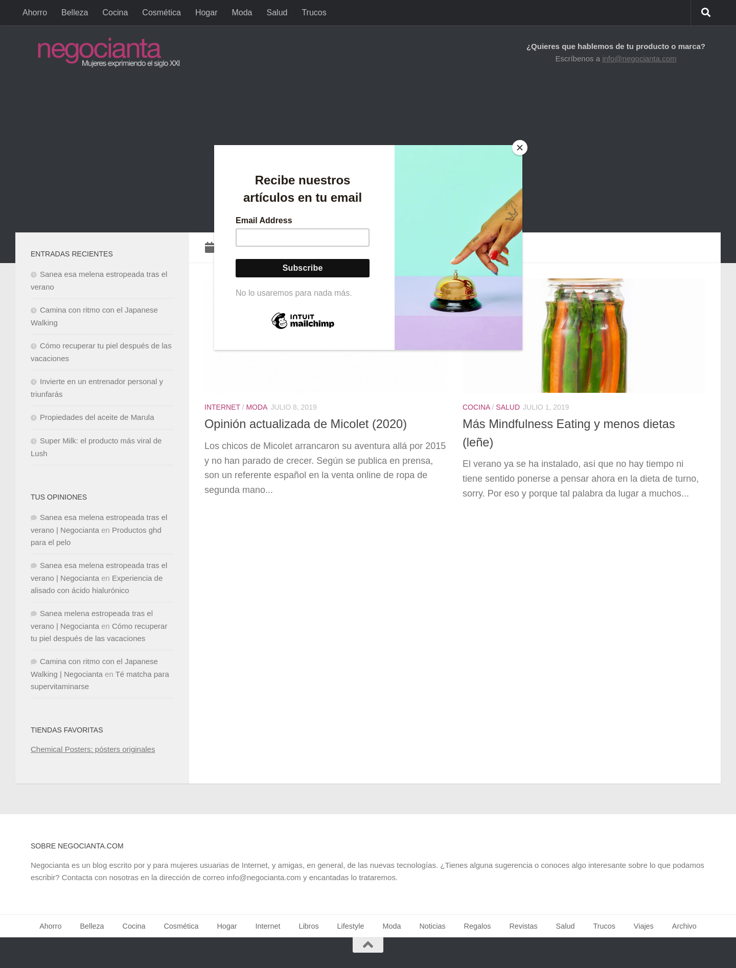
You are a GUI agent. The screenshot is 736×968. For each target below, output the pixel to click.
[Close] (519, 147)
